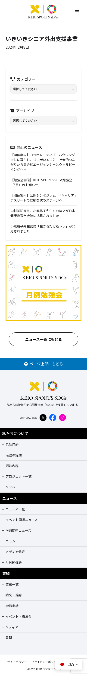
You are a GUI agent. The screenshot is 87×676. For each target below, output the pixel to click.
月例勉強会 (14, 562)
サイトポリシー (17, 662)
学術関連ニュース (18, 530)
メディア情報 (15, 551)
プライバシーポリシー (45, 662)
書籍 (9, 637)
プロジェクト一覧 (18, 476)
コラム (10, 541)
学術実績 (12, 605)
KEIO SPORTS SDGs (43, 11)
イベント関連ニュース (22, 519)
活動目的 (12, 444)
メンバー (12, 487)
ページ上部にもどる (43, 363)
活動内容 (12, 465)
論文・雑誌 (14, 595)
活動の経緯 (14, 455)
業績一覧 (12, 584)
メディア (12, 627)
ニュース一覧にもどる (43, 339)
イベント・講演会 (18, 616)
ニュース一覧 (15, 509)
